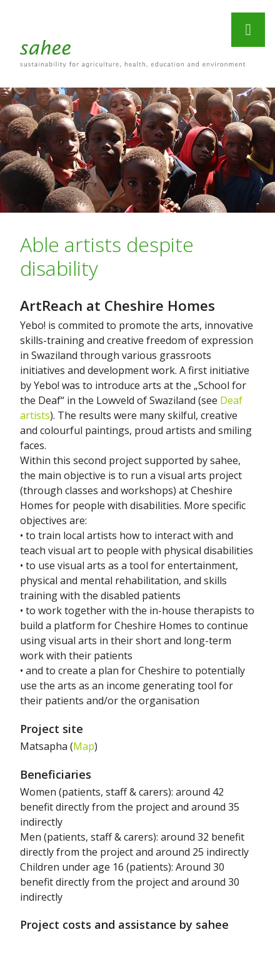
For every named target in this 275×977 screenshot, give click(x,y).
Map (83, 746)
